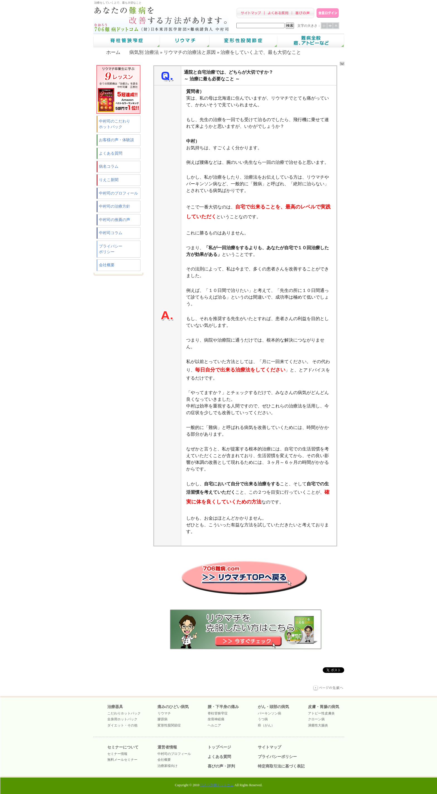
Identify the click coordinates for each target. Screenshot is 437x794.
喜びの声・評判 (221, 766)
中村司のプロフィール (118, 193)
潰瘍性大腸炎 (318, 725)
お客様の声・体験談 (116, 140)
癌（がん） (266, 725)
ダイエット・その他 (122, 725)
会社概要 (107, 265)
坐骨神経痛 (216, 719)
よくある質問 (110, 153)
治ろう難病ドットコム (217, 785)
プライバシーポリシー (110, 249)
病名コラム (108, 166)
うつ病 (263, 719)
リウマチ (164, 713)
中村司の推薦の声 (114, 220)
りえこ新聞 (108, 180)
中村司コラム (110, 233)
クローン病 (316, 719)
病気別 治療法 (144, 52)
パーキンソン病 (269, 713)
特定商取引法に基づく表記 (281, 766)
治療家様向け (167, 766)
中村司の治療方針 (114, 206)
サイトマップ (269, 747)
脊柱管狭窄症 (218, 713)
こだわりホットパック (124, 713)
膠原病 (162, 719)
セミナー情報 (117, 754)
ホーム (113, 52)
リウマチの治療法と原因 (190, 52)
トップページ (219, 747)
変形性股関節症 (169, 725)
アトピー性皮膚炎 (321, 713)
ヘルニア (214, 725)
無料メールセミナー (122, 760)
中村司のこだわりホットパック (114, 124)
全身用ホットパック (122, 719)
